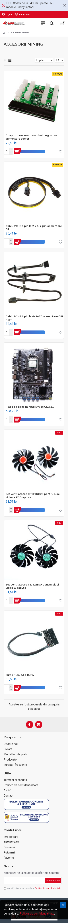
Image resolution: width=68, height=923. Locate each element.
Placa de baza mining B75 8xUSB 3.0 (30, 406)
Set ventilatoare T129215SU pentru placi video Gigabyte (32, 586)
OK (63, 905)
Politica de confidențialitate (37, 913)
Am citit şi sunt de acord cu (33, 888)
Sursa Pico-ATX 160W (20, 675)
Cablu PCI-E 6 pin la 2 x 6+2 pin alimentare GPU (34, 227)
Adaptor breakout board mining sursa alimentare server (31, 137)
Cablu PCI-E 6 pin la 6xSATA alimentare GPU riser (35, 318)
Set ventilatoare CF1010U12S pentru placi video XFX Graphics (33, 495)
